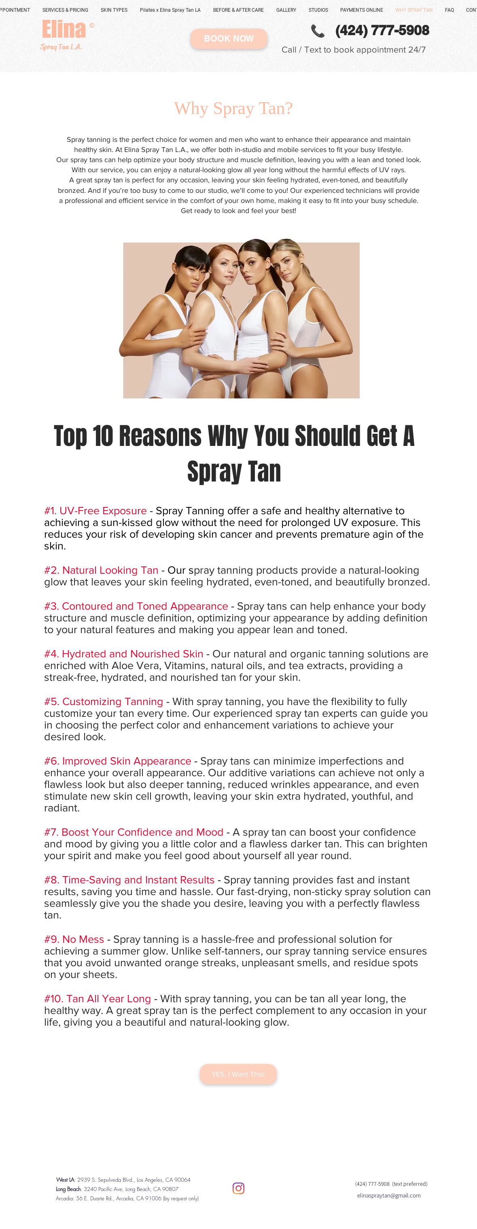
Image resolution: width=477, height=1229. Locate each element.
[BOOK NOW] (229, 39)
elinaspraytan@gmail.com (389, 1195)
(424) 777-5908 (373, 1183)
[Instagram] (238, 1188)
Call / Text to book (319, 49)
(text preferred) (410, 1183)
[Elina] (63, 29)
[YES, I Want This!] (238, 1074)
